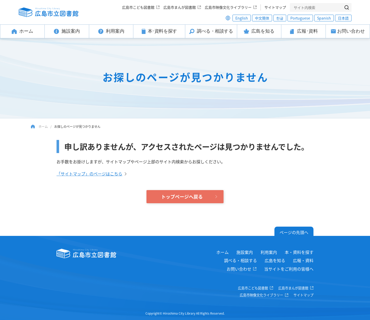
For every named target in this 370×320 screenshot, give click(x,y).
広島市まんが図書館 (179, 7)
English (241, 18)
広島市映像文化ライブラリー (228, 7)
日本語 (343, 18)
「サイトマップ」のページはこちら (89, 174)
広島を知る (275, 260)
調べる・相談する (240, 260)
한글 (279, 18)
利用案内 (269, 252)
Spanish (324, 18)
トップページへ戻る (182, 196)
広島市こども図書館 (138, 7)
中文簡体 (262, 18)
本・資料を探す (299, 252)
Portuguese (300, 18)
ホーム (43, 126)
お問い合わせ (239, 269)
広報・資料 (303, 260)
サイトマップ (275, 7)
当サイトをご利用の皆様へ (288, 269)
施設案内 (244, 252)
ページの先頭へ (294, 232)
